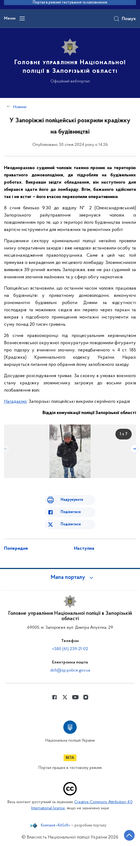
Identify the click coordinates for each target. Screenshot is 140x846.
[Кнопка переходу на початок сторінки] (129, 835)
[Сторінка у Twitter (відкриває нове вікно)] (65, 697)
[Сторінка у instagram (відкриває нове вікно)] (86, 697)
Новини (19, 107)
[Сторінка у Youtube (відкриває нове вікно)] (75, 697)
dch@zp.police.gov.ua (70, 670)
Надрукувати (72, 500)
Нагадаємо (15, 401)
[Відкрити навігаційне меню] (22, 18)
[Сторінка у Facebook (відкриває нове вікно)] (54, 697)
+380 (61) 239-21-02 (70, 649)
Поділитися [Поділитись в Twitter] (71, 524)
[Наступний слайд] (134, 449)
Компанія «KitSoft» (55, 826)
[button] (70, 577)
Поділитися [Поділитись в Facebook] (71, 512)
